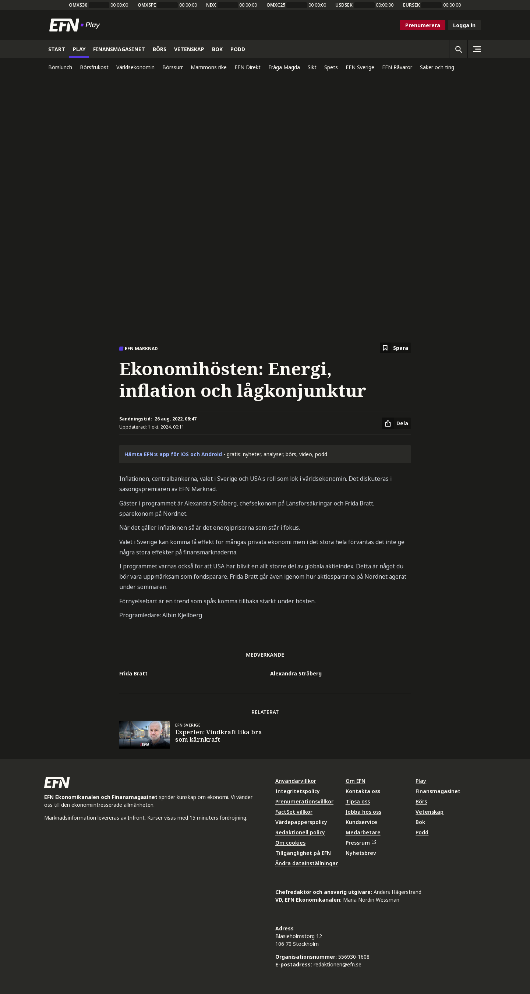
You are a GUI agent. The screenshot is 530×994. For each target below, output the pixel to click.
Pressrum (361, 842)
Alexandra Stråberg (296, 673)
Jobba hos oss (363, 811)
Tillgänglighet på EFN (303, 852)
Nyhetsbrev (361, 852)
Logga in (464, 25)
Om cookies (290, 842)
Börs (421, 801)
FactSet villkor (293, 811)
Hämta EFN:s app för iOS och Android (173, 454)
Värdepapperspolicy (301, 822)
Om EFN (355, 780)
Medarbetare (363, 832)
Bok (420, 822)
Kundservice (361, 822)
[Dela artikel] (396, 423)
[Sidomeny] (476, 49)
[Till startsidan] (76, 25)
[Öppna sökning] (458, 49)
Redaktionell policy (300, 832)
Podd (422, 832)
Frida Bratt (133, 673)
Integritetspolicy (297, 791)
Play (421, 780)
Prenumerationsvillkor (304, 801)
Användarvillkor (295, 780)
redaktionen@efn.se (337, 964)
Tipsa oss (358, 801)
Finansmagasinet (438, 791)
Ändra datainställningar (306, 863)
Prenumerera (422, 25)
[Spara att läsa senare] (395, 347)
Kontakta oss (363, 791)
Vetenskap (430, 811)
